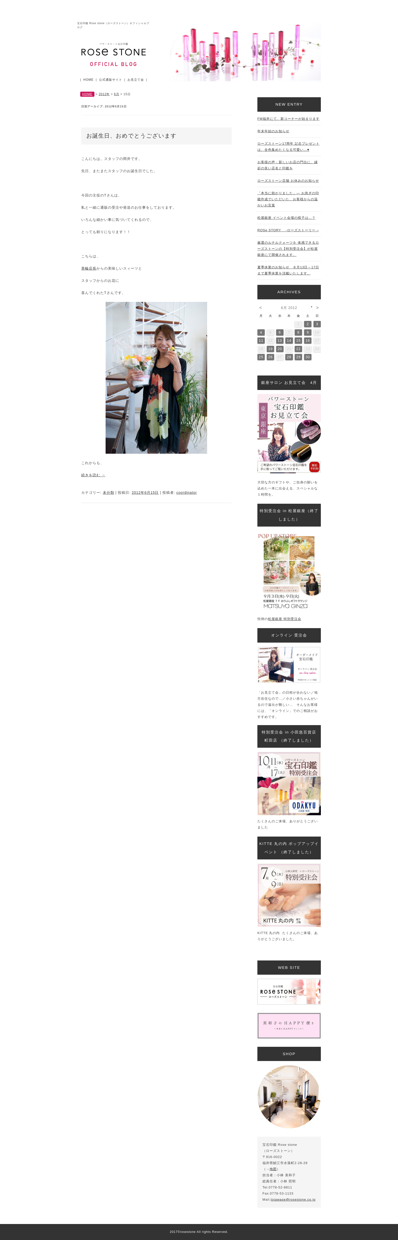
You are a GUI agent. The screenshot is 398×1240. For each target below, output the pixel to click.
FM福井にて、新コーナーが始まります (288, 119)
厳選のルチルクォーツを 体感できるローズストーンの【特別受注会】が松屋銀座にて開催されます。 (288, 249)
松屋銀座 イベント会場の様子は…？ (286, 218)
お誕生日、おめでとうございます (131, 136)
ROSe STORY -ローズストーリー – (288, 230)
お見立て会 (135, 79)
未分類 (108, 493)
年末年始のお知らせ (273, 131)
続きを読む (93, 475)
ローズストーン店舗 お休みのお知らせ (288, 181)
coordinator (186, 493)
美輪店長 (88, 268)
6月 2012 (289, 308)
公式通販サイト (110, 79)
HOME (89, 79)
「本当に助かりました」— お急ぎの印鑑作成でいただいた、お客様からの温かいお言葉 (288, 199)
